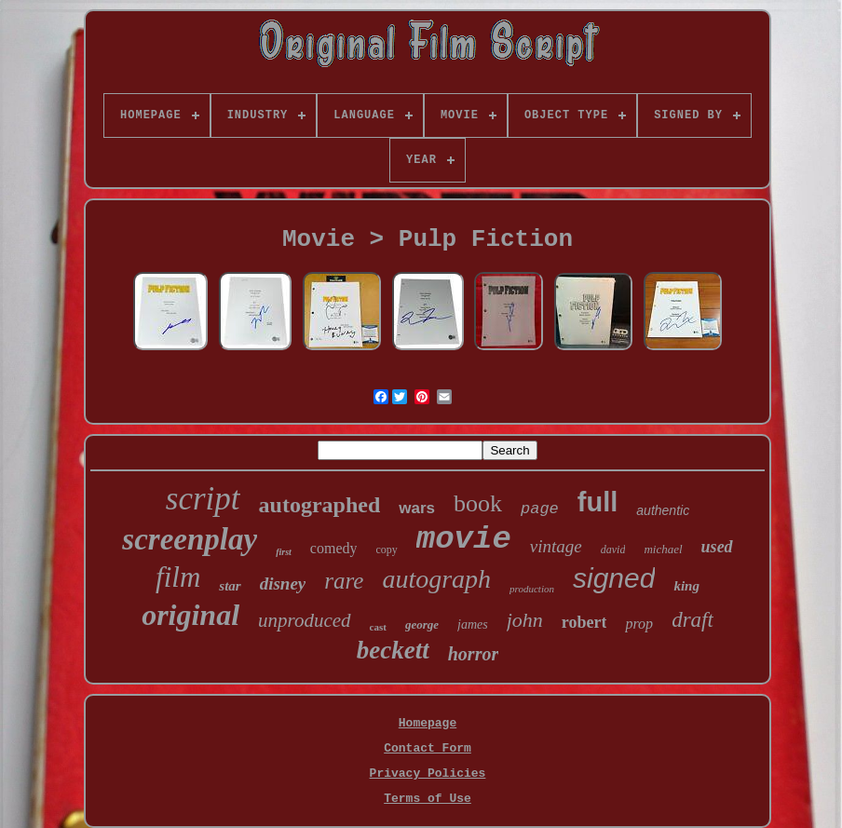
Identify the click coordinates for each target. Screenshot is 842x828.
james (472, 624)
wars (417, 508)
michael (663, 549)
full (597, 502)
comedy (334, 548)
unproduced (304, 620)
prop (639, 623)
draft (692, 619)
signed (614, 578)
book (478, 503)
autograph (436, 578)
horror (473, 654)
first (284, 552)
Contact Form (427, 748)
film (178, 577)
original (190, 614)
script (203, 499)
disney (283, 583)
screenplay (189, 539)
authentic (662, 510)
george (422, 624)
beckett (393, 650)
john (525, 619)
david (613, 549)
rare (343, 580)
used (717, 546)
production (531, 588)
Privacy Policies (428, 773)
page (540, 509)
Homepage (427, 723)
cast (378, 626)
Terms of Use (427, 799)
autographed (320, 505)
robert (584, 622)
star (229, 585)
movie (463, 539)
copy (386, 549)
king (686, 585)
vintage (556, 546)
